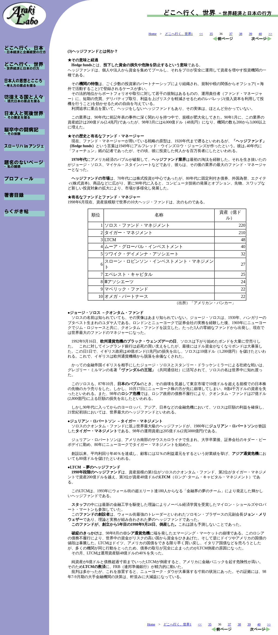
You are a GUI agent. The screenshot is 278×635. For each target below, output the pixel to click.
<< (201, 34)
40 (260, 34)
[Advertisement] (167, 605)
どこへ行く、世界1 (179, 34)
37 (230, 34)
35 (211, 34)
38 (240, 34)
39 (250, 34)
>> (270, 34)
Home (152, 34)
